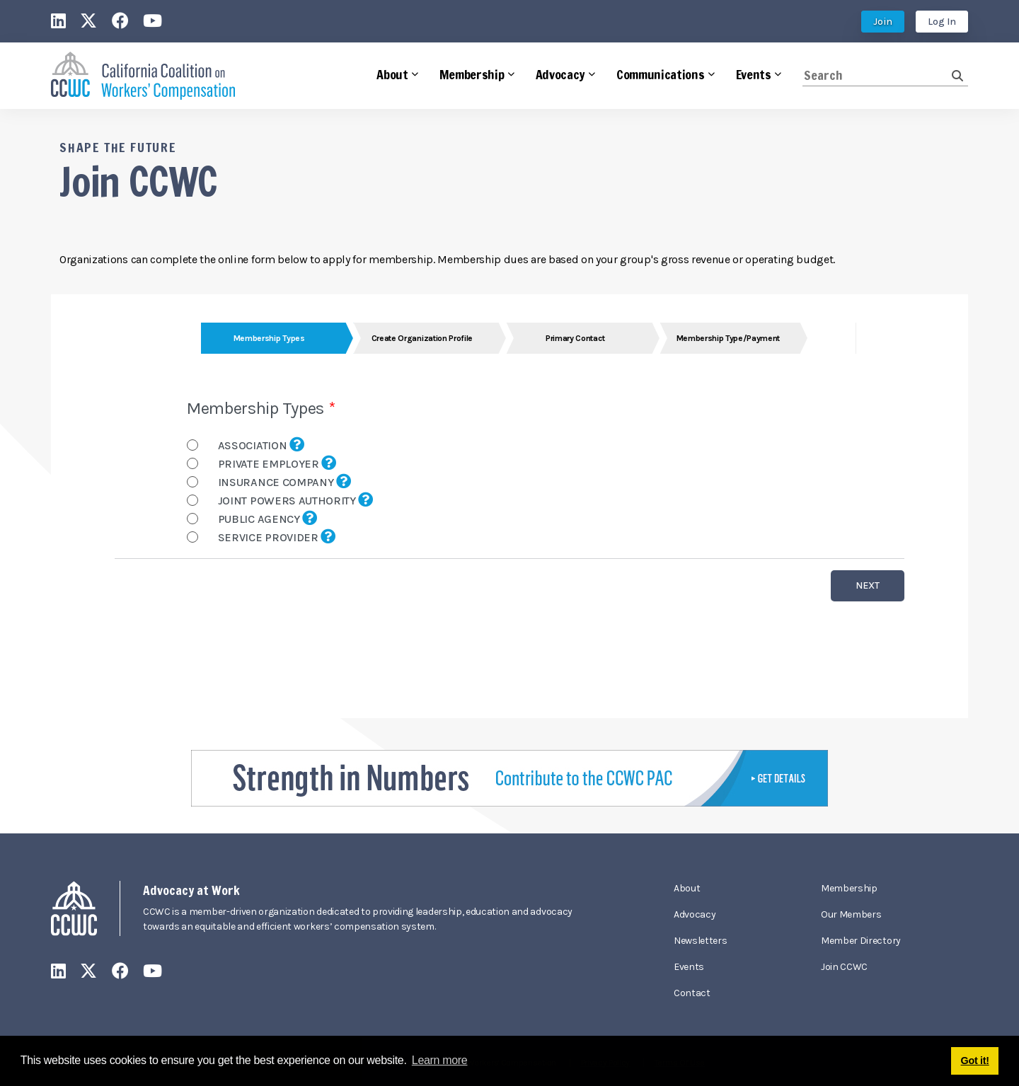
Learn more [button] (440, 1060)
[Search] (877, 75)
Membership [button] (472, 74)
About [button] (392, 74)
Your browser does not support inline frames (509, 506)
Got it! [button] (975, 1060)
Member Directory (861, 941)
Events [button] (753, 74)
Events (689, 967)
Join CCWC (844, 967)
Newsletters (700, 941)
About (687, 888)
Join (882, 22)
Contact (692, 993)
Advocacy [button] (560, 74)
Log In (942, 22)
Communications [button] (660, 74)
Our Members (851, 914)
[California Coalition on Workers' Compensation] (143, 76)
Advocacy (694, 914)
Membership (849, 888)
